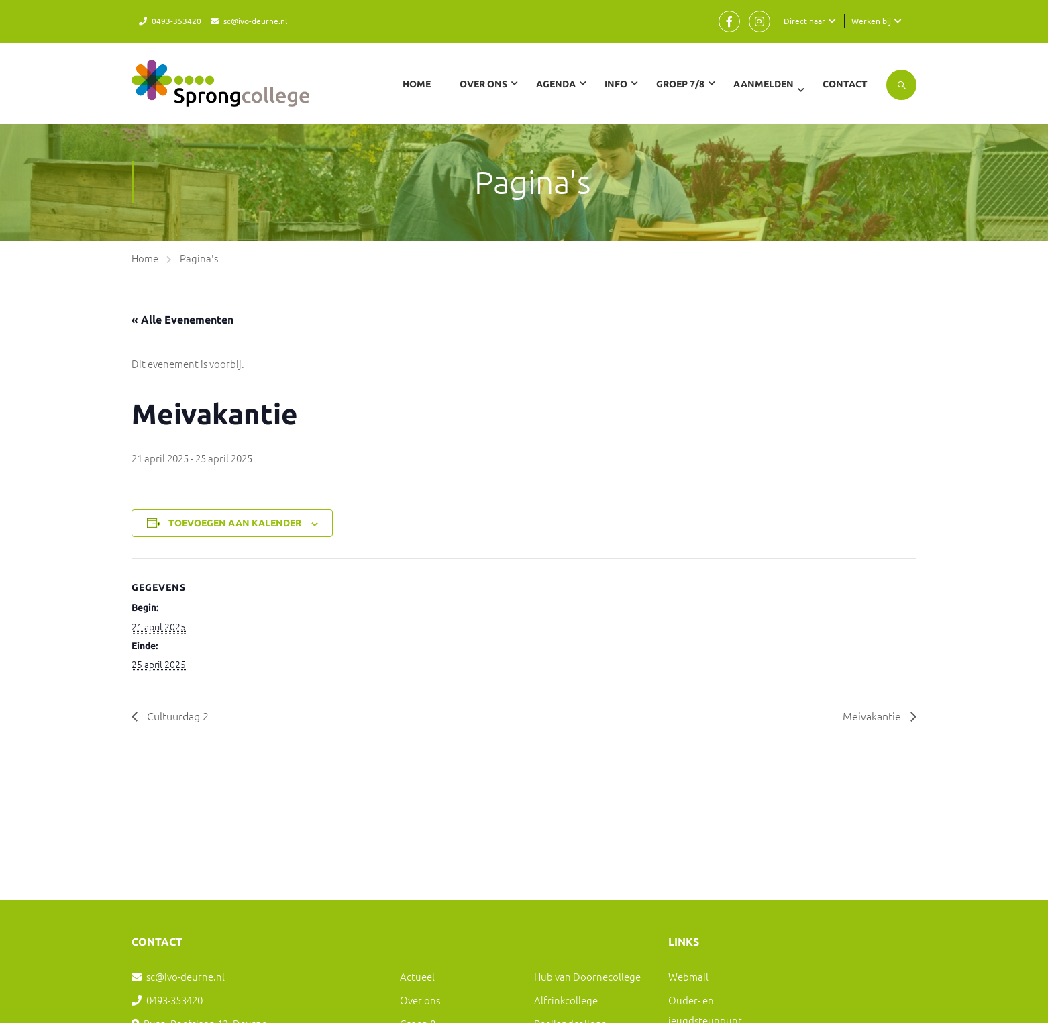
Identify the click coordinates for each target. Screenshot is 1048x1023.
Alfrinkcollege (566, 1000)
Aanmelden (763, 84)
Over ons (420, 1000)
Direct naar (804, 20)
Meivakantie (873, 715)
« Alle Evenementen (182, 319)
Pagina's (199, 258)
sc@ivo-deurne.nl (255, 20)
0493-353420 (176, 20)
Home (417, 84)
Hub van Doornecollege (587, 976)
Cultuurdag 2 (176, 715)
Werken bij (871, 20)
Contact (845, 84)
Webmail (688, 976)
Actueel (417, 976)
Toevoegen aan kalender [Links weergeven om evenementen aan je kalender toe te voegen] (234, 523)
